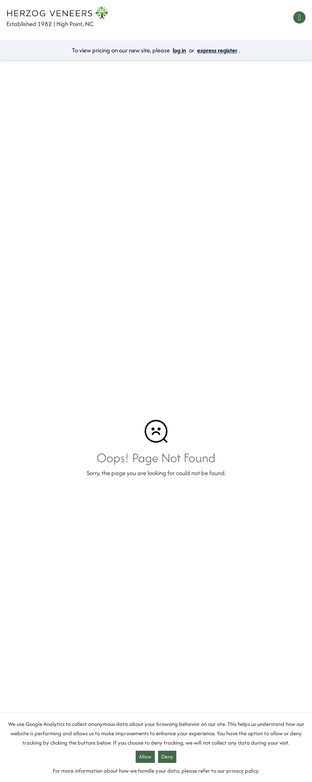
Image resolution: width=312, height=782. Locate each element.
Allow (145, 756)
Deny (167, 756)
